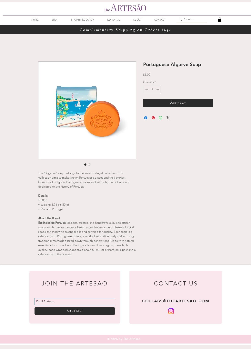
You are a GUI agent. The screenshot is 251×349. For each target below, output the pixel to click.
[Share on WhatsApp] (160, 117)
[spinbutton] (152, 89)
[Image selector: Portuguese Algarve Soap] (85, 164)
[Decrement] (146, 89)
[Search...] (191, 19)
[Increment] (158, 89)
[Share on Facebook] (145, 117)
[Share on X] (168, 117)
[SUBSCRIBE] (75, 311)
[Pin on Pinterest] (153, 117)
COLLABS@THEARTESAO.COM (176, 301)
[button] (87, 19)
